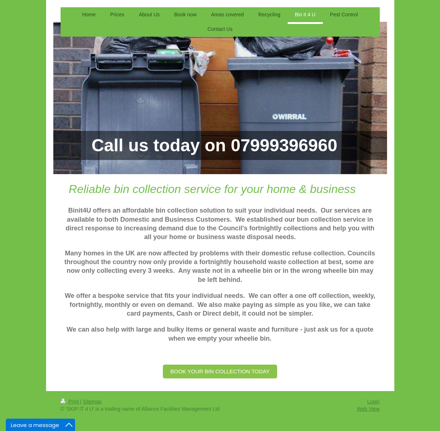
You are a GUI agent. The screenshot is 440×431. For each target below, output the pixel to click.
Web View (368, 409)
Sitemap (92, 402)
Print (71, 402)
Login (373, 402)
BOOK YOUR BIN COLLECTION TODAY (220, 371)
